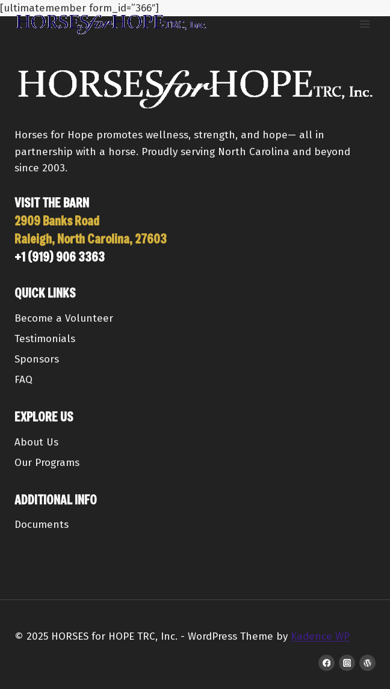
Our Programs (46, 462)
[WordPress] (367, 663)
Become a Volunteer (63, 318)
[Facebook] (326, 663)
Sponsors (36, 359)
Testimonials (44, 338)
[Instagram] (347, 663)
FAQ (23, 379)
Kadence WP (320, 636)
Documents (41, 524)
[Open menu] (364, 23)
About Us (36, 442)
